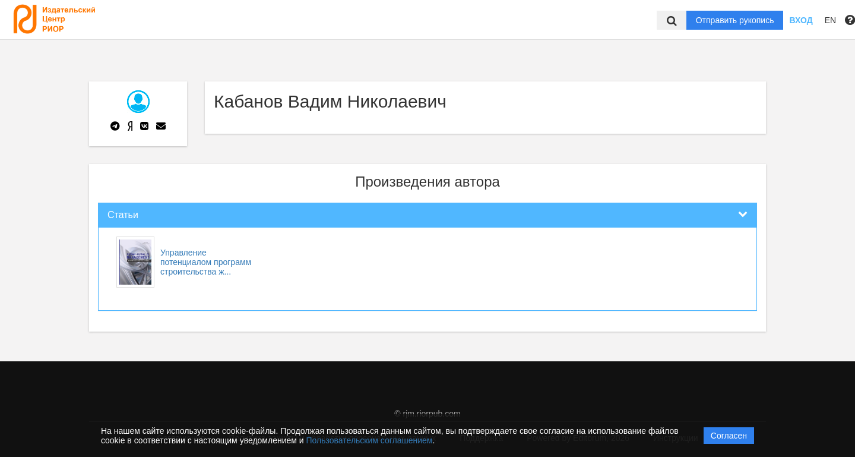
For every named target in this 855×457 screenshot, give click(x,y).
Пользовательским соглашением (369, 440)
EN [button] (830, 20)
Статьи (122, 215)
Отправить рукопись (735, 20)
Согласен (729, 435)
